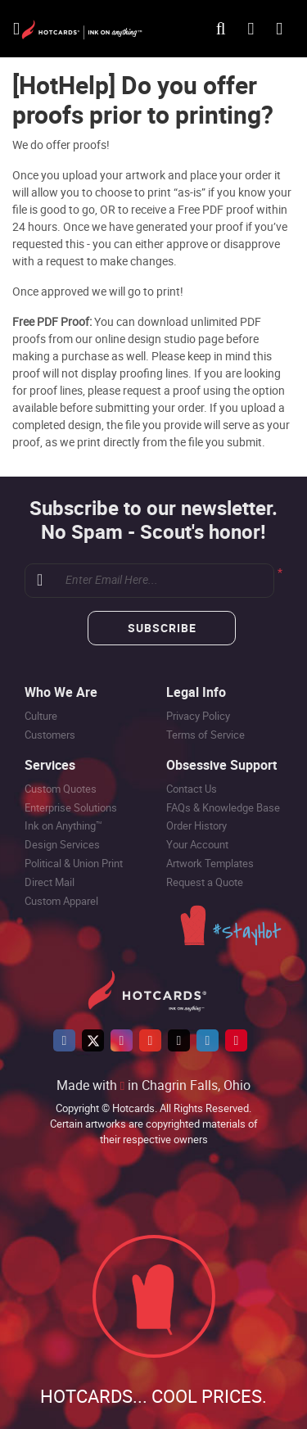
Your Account (197, 844)
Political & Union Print (74, 863)
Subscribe (162, 627)
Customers (50, 734)
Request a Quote (204, 882)
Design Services (62, 844)
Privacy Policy (198, 715)
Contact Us (191, 788)
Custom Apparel (61, 900)
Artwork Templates (210, 863)
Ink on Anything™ (63, 825)
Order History (196, 825)
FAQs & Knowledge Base (223, 807)
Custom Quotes (61, 788)
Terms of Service (205, 734)
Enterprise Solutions (71, 807)
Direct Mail (49, 882)
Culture (41, 715)
